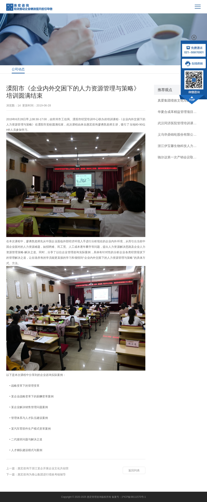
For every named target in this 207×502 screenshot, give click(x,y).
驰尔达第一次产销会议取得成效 (177, 157)
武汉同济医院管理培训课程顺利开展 (177, 123)
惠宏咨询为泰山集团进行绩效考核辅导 (42, 474)
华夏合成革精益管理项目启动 (177, 112)
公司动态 (18, 69)
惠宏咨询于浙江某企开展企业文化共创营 (43, 468)
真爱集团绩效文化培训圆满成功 (177, 100)
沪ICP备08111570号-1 (133, 497)
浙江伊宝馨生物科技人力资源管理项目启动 (177, 146)
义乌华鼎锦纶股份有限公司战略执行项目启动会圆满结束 (177, 134)
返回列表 (134, 470)
